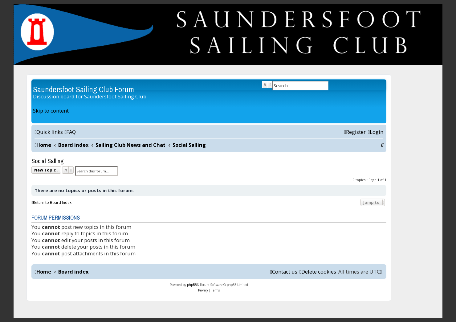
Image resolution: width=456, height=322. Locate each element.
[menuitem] (70, 131)
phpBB (192, 285)
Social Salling (47, 161)
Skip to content (51, 110)
